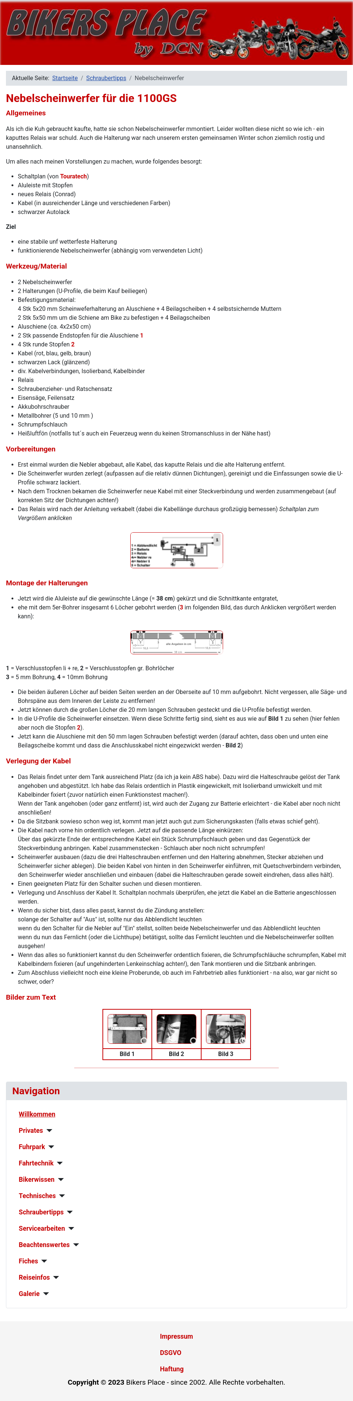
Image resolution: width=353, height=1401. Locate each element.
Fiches (28, 1261)
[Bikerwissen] (59, 1179)
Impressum (176, 1336)
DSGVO (171, 1352)
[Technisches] (60, 1195)
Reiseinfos (34, 1277)
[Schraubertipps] (68, 1212)
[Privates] (47, 1130)
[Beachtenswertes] (74, 1244)
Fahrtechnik (36, 1163)
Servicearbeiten (42, 1228)
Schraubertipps (41, 1212)
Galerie (29, 1294)
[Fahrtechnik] (58, 1163)
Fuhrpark (32, 1147)
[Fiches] (42, 1261)
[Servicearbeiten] (69, 1228)
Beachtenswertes (44, 1245)
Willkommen (37, 1114)
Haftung (172, 1369)
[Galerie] (44, 1293)
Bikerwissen (37, 1179)
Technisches (37, 1196)
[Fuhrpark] (49, 1146)
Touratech (73, 176)
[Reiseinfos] (54, 1277)
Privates (31, 1130)
